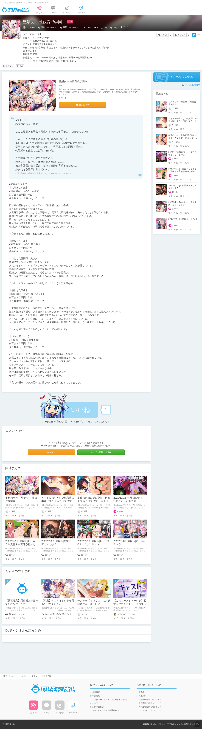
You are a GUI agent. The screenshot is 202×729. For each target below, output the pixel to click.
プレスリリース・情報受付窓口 (105, 710)
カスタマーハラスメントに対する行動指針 (110, 699)
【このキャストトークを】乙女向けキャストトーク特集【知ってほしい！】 (129, 604)
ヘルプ (95, 703)
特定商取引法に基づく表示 (150, 699)
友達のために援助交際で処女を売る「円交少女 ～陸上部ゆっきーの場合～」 (94, 501)
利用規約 (96, 696)
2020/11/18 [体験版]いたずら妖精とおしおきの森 (182, 153)
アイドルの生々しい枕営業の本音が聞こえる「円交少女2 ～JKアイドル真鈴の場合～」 (58, 501)
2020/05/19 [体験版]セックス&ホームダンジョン (182, 203)
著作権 (141, 692)
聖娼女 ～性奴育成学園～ (73, 81)
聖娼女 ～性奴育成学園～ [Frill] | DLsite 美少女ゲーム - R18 (46, 173)
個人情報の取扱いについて (150, 703)
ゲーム (126, 27)
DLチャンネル (15, 9)
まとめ (23, 676)
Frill (21, 66)
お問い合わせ (98, 707)
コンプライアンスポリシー (150, 710)
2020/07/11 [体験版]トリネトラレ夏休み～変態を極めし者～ (21, 544)
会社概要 (96, 692)
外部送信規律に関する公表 (150, 707)
